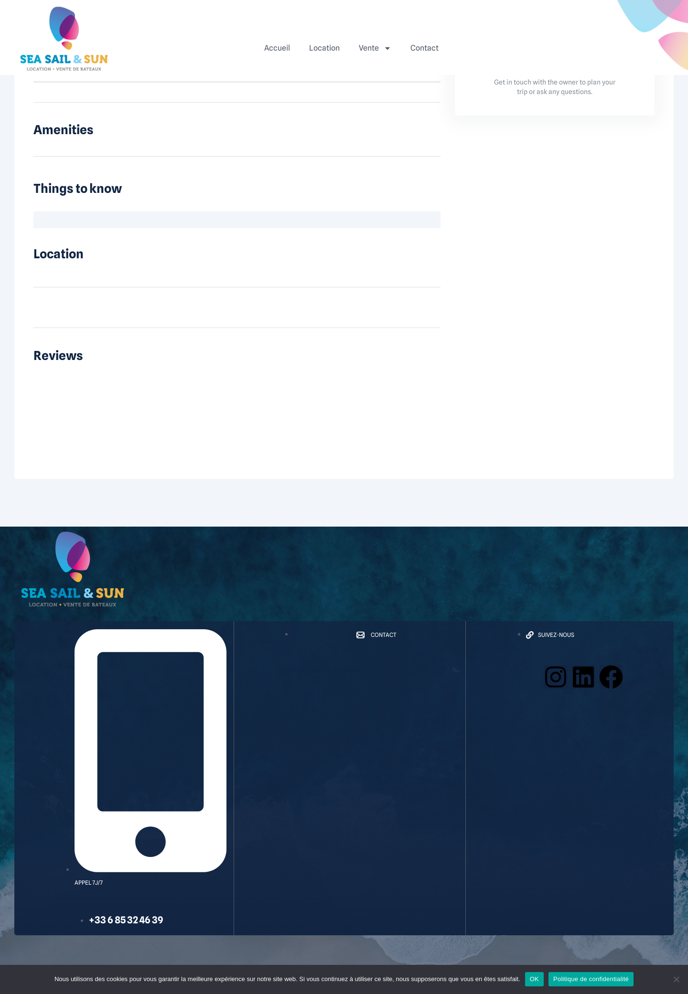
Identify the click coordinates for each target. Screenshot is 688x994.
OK (534, 979)
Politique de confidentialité (591, 979)
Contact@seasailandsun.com (326, 670)
